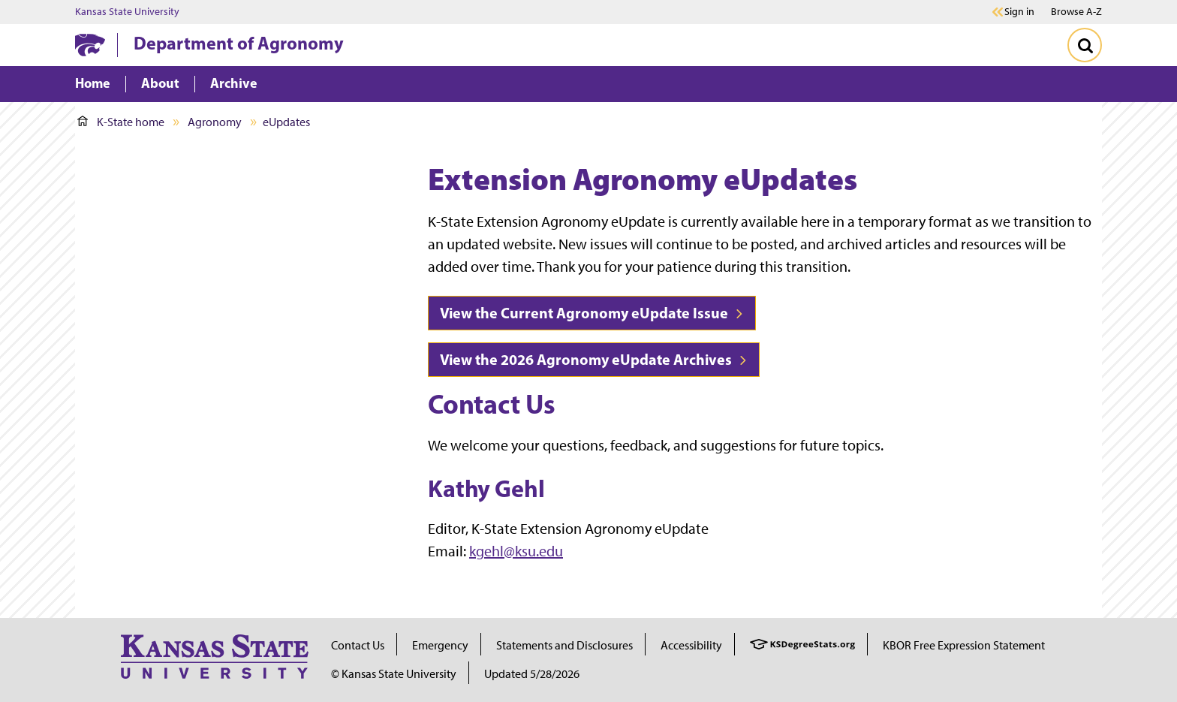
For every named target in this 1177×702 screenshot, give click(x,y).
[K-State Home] (90, 44)
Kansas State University (127, 12)
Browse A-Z (1076, 11)
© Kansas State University (393, 674)
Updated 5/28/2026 (531, 674)
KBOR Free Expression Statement (964, 645)
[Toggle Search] (1084, 45)
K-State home (120, 122)
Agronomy (215, 122)
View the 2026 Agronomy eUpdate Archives (594, 359)
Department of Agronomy (239, 43)
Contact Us (357, 645)
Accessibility (691, 645)
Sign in (1019, 12)
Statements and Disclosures (564, 645)
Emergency (440, 645)
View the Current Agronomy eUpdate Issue (592, 312)
